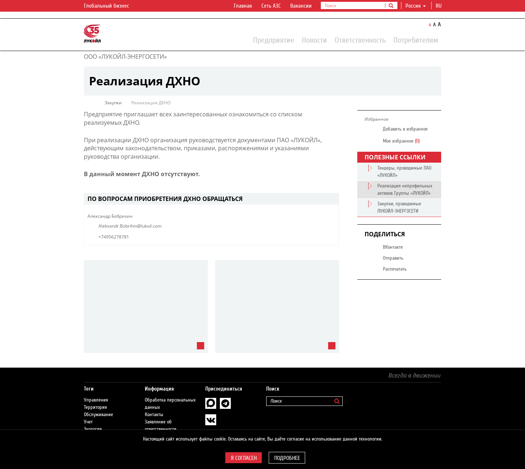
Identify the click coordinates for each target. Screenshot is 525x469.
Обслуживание (98, 415)
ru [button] (439, 6)
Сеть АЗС (271, 6)
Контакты (154, 415)
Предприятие (273, 39)
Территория (95, 407)
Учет (88, 422)
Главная (243, 6)
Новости (314, 39)
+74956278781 (113, 237)
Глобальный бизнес (111, 6)
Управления (96, 400)
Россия (415, 6)
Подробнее (287, 458)
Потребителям (415, 39)
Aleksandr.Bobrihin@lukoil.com (130, 226)
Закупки (113, 103)
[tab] (211, 199)
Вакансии (301, 6)
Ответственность (360, 39)
